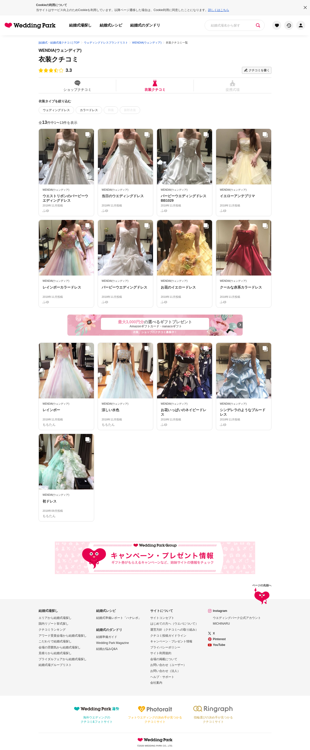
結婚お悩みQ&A (106, 649)
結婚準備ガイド (106, 637)
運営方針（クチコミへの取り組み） (174, 629)
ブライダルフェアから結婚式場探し (63, 659)
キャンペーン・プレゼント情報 (171, 641)
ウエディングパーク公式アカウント (237, 618)
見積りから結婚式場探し (55, 653)
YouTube (219, 645)
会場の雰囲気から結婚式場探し (60, 647)
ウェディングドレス (56, 110)
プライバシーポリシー (165, 647)
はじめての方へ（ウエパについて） (174, 623)
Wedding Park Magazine (112, 643)
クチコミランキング (52, 629)
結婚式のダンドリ (145, 25)
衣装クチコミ (155, 85)
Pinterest (219, 639)
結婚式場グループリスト (55, 665)
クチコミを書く (259, 70)
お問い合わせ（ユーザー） (168, 665)
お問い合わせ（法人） (165, 671)
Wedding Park (155, 739)
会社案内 (156, 682)
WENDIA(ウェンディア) (60, 50)
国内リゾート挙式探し (54, 623)
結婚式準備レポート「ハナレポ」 (118, 618)
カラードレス (89, 110)
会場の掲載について (163, 659)
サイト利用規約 (160, 653)
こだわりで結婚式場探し (55, 641)
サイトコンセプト (162, 618)
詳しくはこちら (218, 10)
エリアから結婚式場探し (55, 618)
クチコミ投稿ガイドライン (168, 635)
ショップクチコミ (77, 85)
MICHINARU (221, 623)
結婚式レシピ (111, 25)
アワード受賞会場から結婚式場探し (63, 635)
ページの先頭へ (261, 595)
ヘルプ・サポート (162, 677)
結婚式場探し (80, 25)
